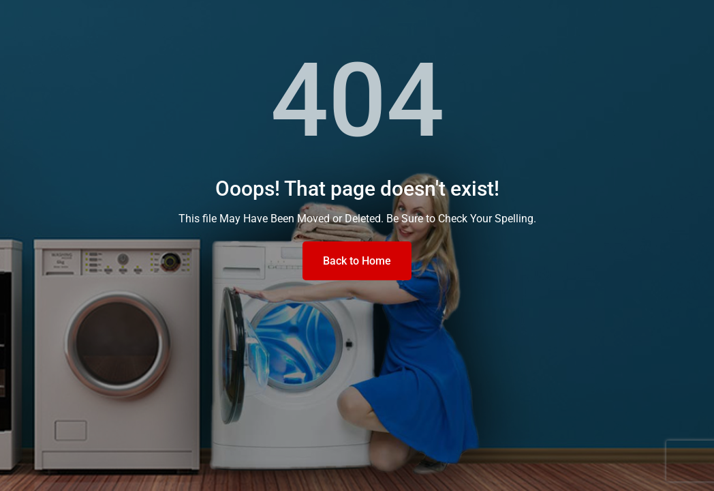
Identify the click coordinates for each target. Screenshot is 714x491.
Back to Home (357, 260)
